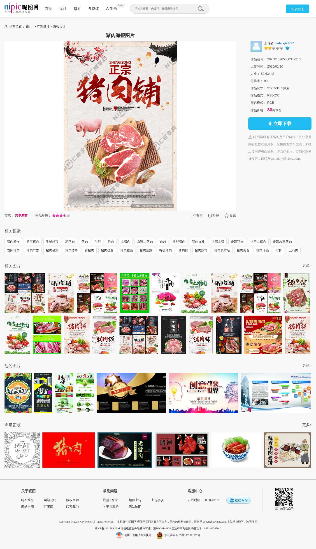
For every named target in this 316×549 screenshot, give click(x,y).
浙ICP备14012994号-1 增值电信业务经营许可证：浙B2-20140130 (133, 528)
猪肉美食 (243, 250)
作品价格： (258, 110)
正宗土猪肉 (258, 241)
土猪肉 (125, 241)
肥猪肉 (70, 241)
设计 (63, 8)
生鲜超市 (52, 241)
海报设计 (59, 26)
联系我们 (72, 507)
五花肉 (293, 250)
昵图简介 (27, 500)
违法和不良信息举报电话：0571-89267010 (196, 528)
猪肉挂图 (107, 250)
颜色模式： (258, 102)
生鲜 (98, 241)
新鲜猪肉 (179, 241)
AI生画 (111, 8)
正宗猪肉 (237, 241)
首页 (48, 8)
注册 (106, 500)
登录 (115, 500)
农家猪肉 (13, 250)
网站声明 (27, 507)
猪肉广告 (32, 250)
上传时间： (258, 66)
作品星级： (43, 215)
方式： (9, 215)
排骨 (279, 250)
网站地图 (135, 507)
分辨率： (257, 81)
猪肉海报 (13, 241)
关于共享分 (111, 507)
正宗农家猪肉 (282, 241)
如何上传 (135, 500)
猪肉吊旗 (52, 250)
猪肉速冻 (146, 250)
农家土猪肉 (145, 241)
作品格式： (258, 95)
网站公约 (50, 500)
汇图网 (48, 507)
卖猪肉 (89, 250)
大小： (255, 73)
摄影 (77, 8)
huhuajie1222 (285, 43)
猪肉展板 (198, 241)
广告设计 (43, 26)
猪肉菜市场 (222, 250)
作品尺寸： (258, 88)
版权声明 (72, 500)
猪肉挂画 (126, 250)
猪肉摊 (183, 250)
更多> (306, 265)
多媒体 (93, 8)
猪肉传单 (71, 250)
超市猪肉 (32, 241)
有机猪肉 (165, 250)
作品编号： (258, 59)
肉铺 (163, 241)
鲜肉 (111, 241)
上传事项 (157, 500)
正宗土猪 (217, 241)
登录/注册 (297, 9)
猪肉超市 (201, 250)
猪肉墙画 (262, 250)
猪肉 (84, 241)
